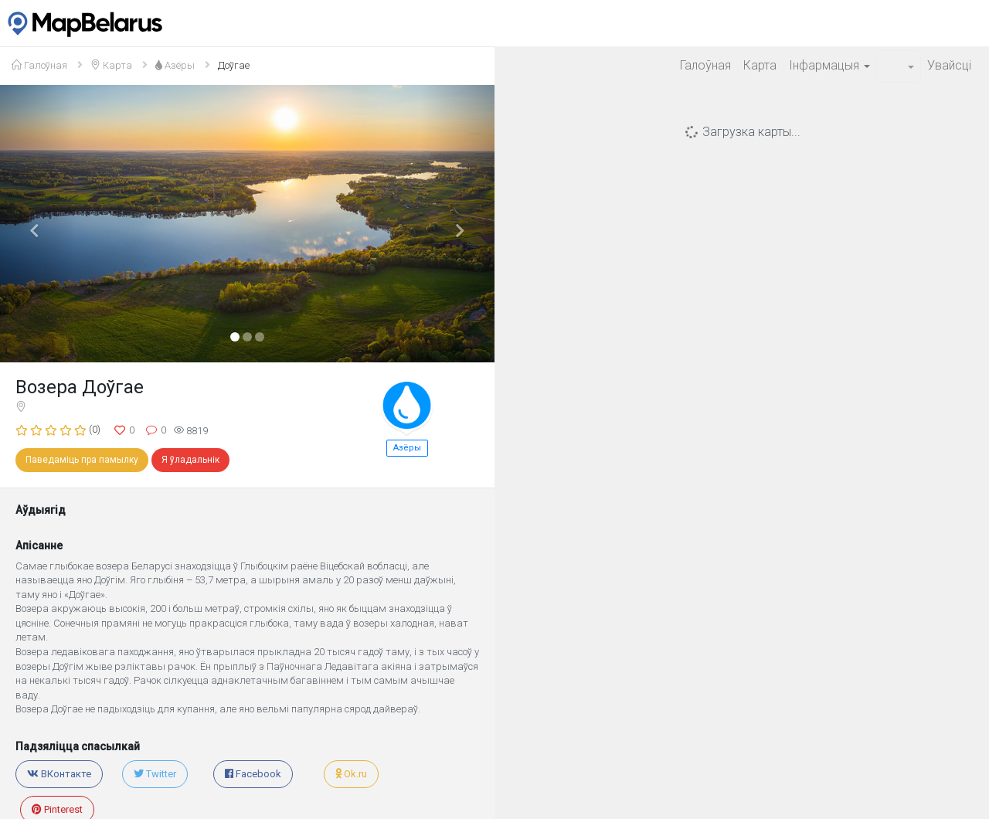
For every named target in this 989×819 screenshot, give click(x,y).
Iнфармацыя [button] (829, 65)
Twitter (155, 774)
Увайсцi (949, 65)
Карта (760, 65)
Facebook (253, 774)
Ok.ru (351, 774)
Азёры (407, 448)
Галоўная (705, 65)
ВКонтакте (59, 774)
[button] (898, 66)
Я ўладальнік (190, 459)
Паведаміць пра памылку (81, 459)
